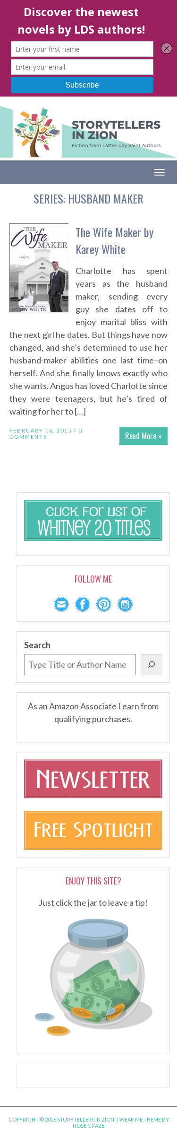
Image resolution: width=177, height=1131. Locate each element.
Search (37, 645)
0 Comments (45, 433)
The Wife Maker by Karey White (114, 240)
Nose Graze (88, 1125)
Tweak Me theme (138, 1119)
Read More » (143, 436)
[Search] (151, 664)
